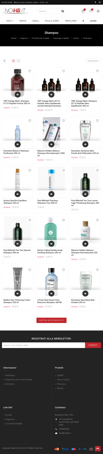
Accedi (8, 415)
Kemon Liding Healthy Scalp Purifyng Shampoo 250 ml (50, 251)
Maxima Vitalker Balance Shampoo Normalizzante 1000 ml (51, 153)
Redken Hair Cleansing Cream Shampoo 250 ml (16, 301)
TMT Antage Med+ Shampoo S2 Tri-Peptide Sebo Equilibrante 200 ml (84, 103)
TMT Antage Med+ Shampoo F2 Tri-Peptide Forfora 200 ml (16, 102)
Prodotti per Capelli (40, 38)
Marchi (60, 388)
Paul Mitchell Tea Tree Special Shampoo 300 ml (16, 251)
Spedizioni (10, 375)
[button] (83, 21)
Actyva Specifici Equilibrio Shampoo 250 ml (15, 201)
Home (13, 38)
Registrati (9, 419)
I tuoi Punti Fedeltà (13, 423)
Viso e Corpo (63, 379)
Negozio (24, 38)
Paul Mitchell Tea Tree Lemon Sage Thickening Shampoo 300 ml (85, 203)
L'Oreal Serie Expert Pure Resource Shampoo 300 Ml (49, 301)
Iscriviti (93, 345)
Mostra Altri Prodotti (51, 320)
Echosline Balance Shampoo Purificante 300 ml (16, 152)
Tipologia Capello (61, 38)
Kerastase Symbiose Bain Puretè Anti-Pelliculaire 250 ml (85, 152)
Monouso (61, 384)
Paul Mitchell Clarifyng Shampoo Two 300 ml (47, 201)
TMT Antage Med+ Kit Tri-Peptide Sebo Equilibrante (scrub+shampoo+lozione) (49, 103)
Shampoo (87, 38)
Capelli (60, 375)
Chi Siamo (10, 384)
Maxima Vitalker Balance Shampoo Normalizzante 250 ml (84, 252)
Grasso (76, 38)
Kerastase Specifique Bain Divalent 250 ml (83, 301)
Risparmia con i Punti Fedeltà (18, 379)
